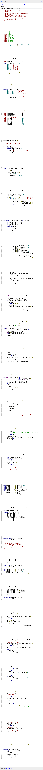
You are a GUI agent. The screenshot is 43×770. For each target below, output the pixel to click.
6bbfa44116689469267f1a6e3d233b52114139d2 (20, 4)
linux (8, 4)
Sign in (41, 1)
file (21, 8)
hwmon (37, 4)
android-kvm (3, 4)
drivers (33, 4)
